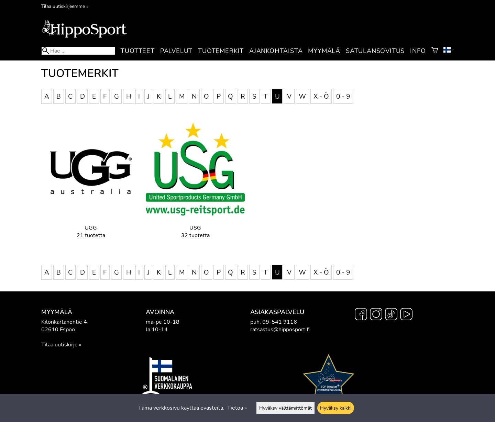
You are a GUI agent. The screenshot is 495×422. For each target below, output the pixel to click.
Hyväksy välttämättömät (285, 407)
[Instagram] (376, 315)
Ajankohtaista (275, 51)
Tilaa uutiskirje (59, 344)
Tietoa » (237, 408)
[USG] (195, 184)
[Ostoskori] (434, 51)
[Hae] (78, 50)
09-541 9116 (279, 322)
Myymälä (324, 51)
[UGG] (90, 184)
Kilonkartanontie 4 (64, 322)
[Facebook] (361, 315)
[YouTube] (406, 315)
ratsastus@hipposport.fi (280, 329)
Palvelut (176, 51)
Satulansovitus (375, 51)
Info (418, 51)
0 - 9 (343, 96)
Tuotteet (137, 51)
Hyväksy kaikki (335, 407)
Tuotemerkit (221, 51)
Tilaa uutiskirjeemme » (64, 6)
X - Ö (321, 96)
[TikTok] (391, 315)
